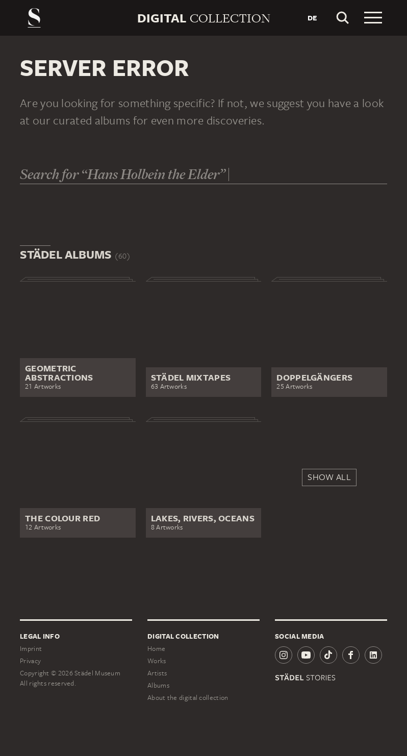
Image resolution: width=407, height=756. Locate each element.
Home (156, 648)
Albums (158, 685)
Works (156, 661)
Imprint (31, 648)
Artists (157, 673)
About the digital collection (187, 697)
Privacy (30, 661)
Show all (329, 477)
